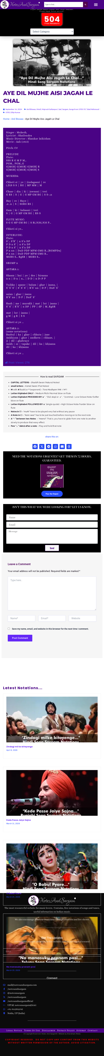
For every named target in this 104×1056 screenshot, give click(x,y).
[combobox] (63, 4)
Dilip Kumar (15, 115)
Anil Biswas (31, 112)
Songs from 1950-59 (77, 112)
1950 (7, 115)
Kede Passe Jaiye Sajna (18, 823)
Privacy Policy (66, 1030)
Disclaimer (48, 1030)
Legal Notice (14, 1030)
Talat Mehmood (92, 112)
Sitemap (81, 1030)
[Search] (85, 4)
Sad (60, 112)
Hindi (38, 112)
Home (6, 122)
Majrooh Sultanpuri (50, 112)
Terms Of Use (32, 1030)
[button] (96, 5)
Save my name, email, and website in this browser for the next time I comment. (50, 632)
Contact (93, 1030)
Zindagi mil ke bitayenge (19, 750)
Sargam (65, 112)
